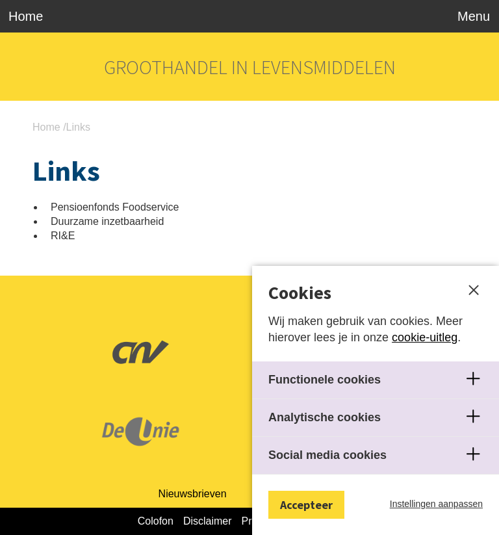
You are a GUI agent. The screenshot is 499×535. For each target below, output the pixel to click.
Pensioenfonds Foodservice (115, 207)
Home (25, 16)
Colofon (155, 521)
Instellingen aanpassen (436, 504)
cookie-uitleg (424, 337)
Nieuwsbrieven (193, 493)
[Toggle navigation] (470, 16)
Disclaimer (207, 521)
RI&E (63, 235)
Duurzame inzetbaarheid (107, 221)
